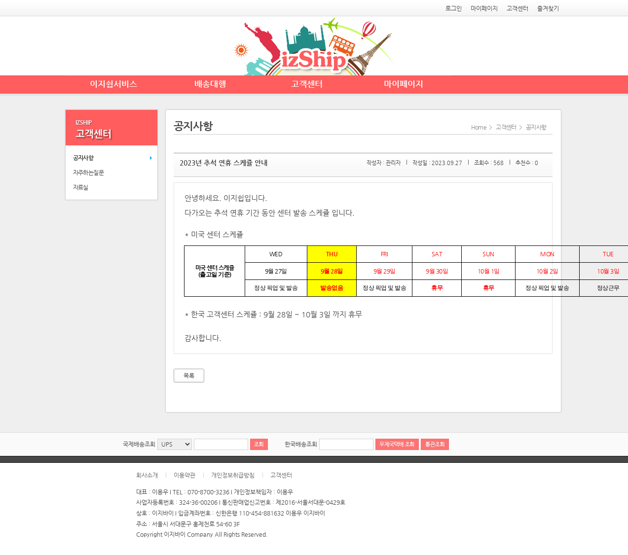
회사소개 (147, 475)
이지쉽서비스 (113, 84)
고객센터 (517, 8)
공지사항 (83, 157)
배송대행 (210, 84)
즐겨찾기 (548, 8)
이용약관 (184, 475)
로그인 (453, 8)
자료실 (80, 187)
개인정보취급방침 (233, 475)
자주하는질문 (88, 172)
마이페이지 (484, 8)
